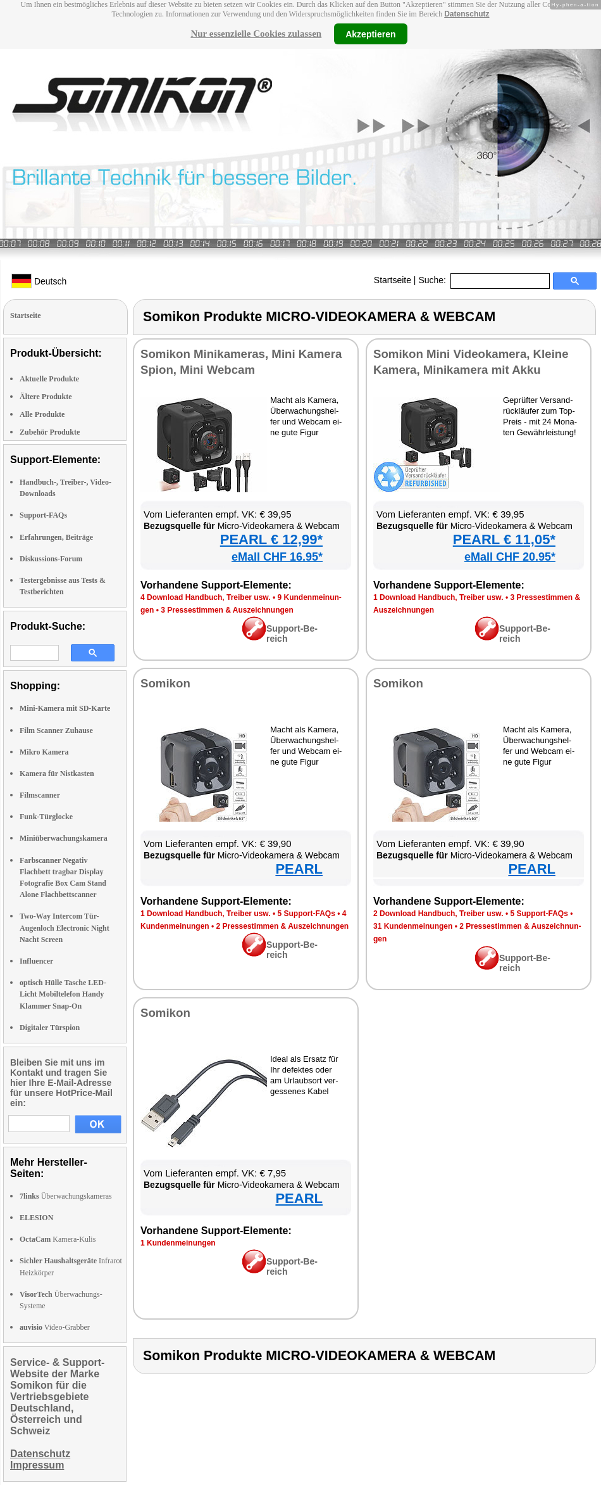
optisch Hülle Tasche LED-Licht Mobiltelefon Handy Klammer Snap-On (63, 994)
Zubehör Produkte (50, 432)
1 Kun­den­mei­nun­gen (178, 1243)
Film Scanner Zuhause (56, 730)
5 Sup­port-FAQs (306, 913)
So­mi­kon (165, 683)
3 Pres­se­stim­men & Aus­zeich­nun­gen (227, 610)
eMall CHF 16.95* (277, 557)
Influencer (36, 961)
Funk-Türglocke (46, 816)
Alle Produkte (42, 414)
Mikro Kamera (44, 752)
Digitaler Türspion (50, 1027)
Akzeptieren (370, 34)
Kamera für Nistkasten (57, 773)
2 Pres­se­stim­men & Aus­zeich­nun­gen (282, 926)
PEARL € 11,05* (504, 539)
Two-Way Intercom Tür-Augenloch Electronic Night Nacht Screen (64, 927)
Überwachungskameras (66, 1196)
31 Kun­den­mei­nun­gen (412, 926)
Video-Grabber (55, 1327)
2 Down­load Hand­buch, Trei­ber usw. (438, 913)
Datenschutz (466, 14)
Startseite (392, 280)
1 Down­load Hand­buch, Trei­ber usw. (438, 597)
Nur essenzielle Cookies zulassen (255, 34)
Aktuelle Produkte (49, 378)
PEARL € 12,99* (271, 539)
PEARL (299, 869)
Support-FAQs (43, 515)
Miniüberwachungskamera (64, 838)
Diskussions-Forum (51, 558)
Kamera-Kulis (58, 1239)
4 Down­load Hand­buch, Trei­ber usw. (205, 597)
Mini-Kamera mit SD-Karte (65, 708)
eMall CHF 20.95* (509, 557)
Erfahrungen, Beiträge (56, 537)
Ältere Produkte (46, 396)
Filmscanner (40, 795)
